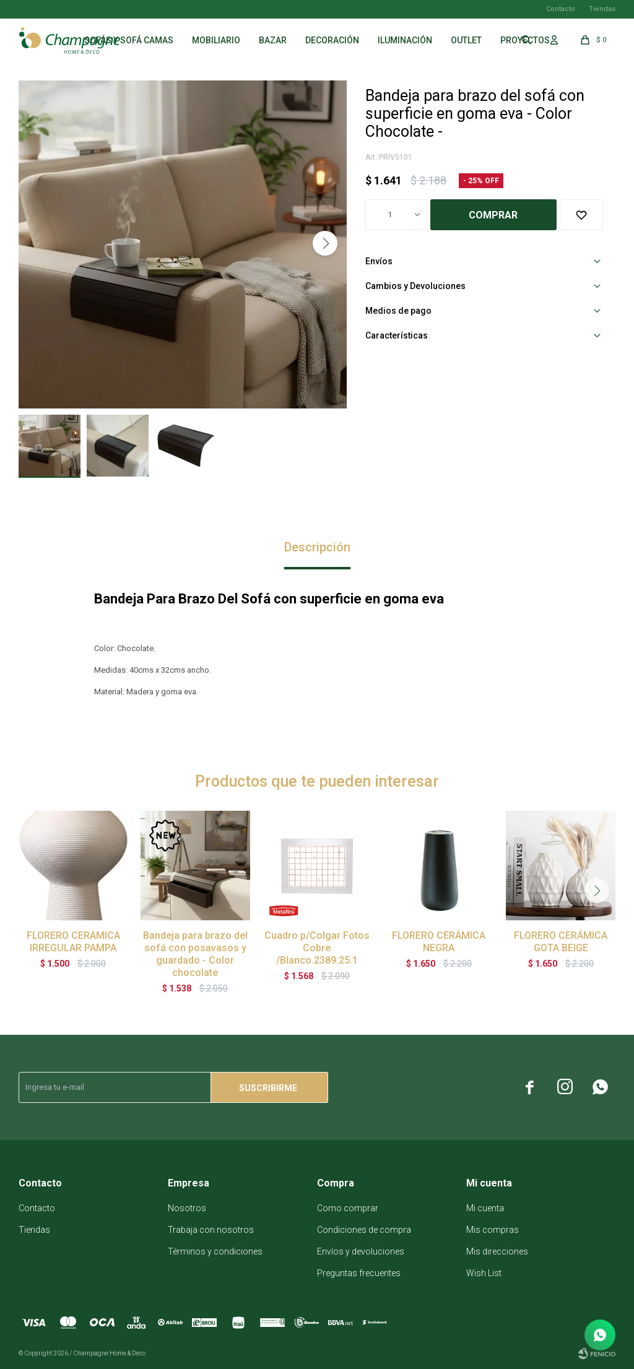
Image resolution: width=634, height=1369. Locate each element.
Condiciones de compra (364, 1230)
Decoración (332, 40)
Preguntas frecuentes (359, 1273)
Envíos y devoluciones (360, 1251)
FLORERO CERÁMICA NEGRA (438, 942)
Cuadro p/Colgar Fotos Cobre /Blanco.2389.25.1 (317, 948)
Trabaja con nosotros (211, 1230)
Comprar (493, 215)
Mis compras (492, 1230)
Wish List (484, 1273)
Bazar (273, 40)
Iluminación (405, 40)
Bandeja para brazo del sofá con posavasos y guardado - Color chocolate (195, 954)
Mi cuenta (485, 1208)
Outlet (466, 40)
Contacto (560, 9)
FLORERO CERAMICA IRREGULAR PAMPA (73, 942)
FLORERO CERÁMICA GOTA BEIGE (560, 942)
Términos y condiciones (215, 1251)
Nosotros (187, 1208)
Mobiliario (216, 40)
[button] (325, 243)
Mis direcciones (497, 1251)
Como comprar (347, 1208)
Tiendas (602, 9)
